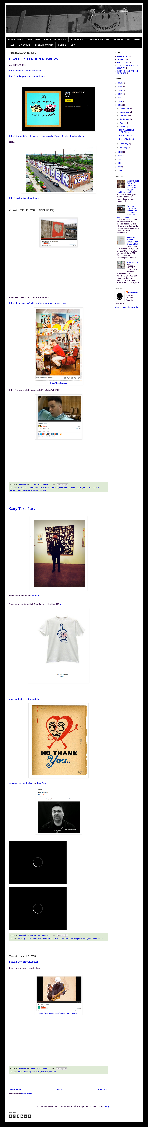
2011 (120, 163)
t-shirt (94, 939)
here (62, 604)
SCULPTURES (15, 39)
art (40, 488)
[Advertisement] (58, 499)
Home (59, 1089)
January (124, 147)
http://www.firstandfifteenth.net (25, 70)
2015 (120, 105)
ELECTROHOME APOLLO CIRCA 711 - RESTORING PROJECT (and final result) (128, 186)
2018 (120, 94)
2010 (120, 166)
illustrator (46, 939)
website (35, 595)
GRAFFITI (87, 488)
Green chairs (132, 262)
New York (41, 783)
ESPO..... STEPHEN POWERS (33, 59)
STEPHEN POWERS (30, 490)
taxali (100, 939)
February (124, 143)
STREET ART (78, 39)
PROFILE (13, 490)
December (125, 108)
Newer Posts (15, 1089)
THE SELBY (43, 490)
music (38, 1072)
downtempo (23, 1072)
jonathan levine (57, 939)
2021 (120, 83)
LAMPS (62, 45)
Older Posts (102, 1089)
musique (44, 1072)
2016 (120, 101)
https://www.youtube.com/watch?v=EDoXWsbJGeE (58, 1013)
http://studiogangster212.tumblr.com (27, 76)
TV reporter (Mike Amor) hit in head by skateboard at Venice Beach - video (128, 211)
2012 (120, 159)
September (125, 119)
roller (20, 490)
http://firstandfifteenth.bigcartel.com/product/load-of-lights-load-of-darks (46, 136)
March (123, 126)
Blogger (107, 1106)
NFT (72, 45)
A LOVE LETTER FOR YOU (28, 488)
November (125, 112)
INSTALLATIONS (44, 45)
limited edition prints (73, 939)
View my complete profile (126, 307)
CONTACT (24, 45)
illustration (36, 939)
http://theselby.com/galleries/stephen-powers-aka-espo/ (38, 303)
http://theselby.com (58, 383)
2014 (120, 152)
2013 (120, 155)
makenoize (133, 292)
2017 (120, 97)
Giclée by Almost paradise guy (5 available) (132, 240)
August (123, 123)
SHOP (11, 45)
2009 (120, 170)
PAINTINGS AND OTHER (126, 39)
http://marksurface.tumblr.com (24, 198)
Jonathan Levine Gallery (21, 783)
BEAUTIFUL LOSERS (50, 488)
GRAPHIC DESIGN (99, 39)
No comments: (44, 484)
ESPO (61, 488)
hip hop (32, 1072)
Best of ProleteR (23, 962)
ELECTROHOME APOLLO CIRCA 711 (47, 39)
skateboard (122, 56)
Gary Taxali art (22, 509)
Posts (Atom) (26, 1093)
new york (95, 488)
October (124, 115)
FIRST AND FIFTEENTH (73, 488)
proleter (52, 1072)
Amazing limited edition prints (24, 699)
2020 (120, 86)
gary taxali (26, 939)
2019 (120, 90)
